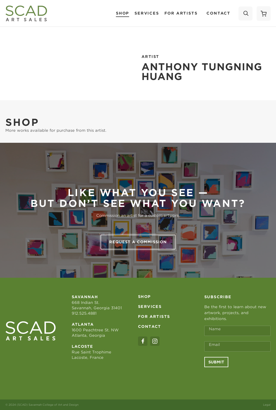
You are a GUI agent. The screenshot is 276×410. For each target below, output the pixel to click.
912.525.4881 (84, 313)
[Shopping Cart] (264, 13)
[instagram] (155, 341)
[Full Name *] (237, 331)
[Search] (246, 13)
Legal (267, 404)
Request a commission (138, 242)
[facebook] (142, 341)
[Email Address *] (237, 346)
